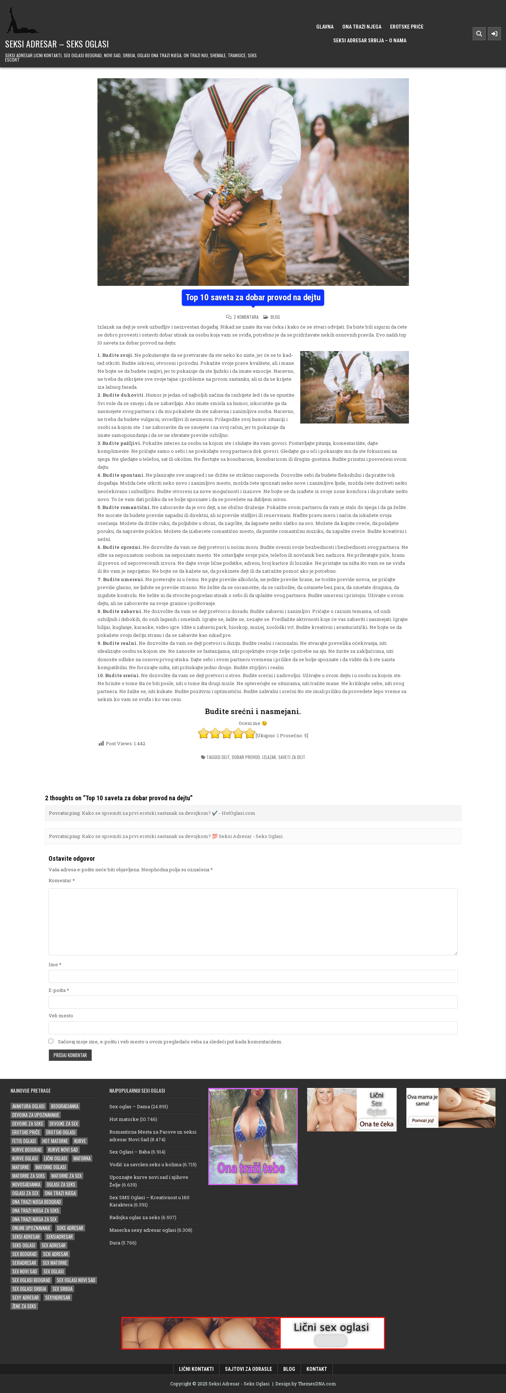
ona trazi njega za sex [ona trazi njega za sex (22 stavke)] (34, 1219)
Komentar (62, 880)
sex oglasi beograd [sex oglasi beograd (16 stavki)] (31, 1280)
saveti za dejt (291, 757)
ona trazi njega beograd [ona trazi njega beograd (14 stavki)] (36, 1201)
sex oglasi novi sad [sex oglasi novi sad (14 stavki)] (76, 1280)
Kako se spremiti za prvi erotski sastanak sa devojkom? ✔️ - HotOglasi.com (168, 813)
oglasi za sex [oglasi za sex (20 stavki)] (25, 1193)
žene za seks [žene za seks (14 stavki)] (24, 1306)
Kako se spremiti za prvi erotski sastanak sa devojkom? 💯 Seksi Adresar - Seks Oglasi (182, 836)
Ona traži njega (361, 27)
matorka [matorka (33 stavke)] (82, 1158)
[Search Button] (479, 33)
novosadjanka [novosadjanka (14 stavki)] (26, 1184)
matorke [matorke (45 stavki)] (20, 1167)
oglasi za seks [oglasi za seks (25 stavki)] (61, 1184)
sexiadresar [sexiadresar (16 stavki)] (24, 1262)
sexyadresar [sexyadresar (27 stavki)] (57, 1297)
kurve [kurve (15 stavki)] (80, 1141)
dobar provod (246, 757)
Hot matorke (124, 1119)
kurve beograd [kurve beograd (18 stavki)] (27, 1149)
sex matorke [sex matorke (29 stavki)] (55, 1262)
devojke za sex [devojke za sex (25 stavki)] (64, 1123)
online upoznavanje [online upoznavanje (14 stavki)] (31, 1228)
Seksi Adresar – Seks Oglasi (57, 43)
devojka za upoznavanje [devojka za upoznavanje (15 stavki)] (35, 1115)
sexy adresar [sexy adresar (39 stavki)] (25, 1297)
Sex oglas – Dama (129, 1106)
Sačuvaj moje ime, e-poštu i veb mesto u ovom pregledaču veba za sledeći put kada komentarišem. (170, 1041)
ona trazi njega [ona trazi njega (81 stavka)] (60, 1193)
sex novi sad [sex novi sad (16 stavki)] (24, 1271)
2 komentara (246, 317)
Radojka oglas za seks (134, 1217)
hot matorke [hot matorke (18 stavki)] (55, 1141)
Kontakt (316, 1369)
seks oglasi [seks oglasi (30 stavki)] (23, 1245)
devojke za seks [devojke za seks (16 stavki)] (27, 1123)
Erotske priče (406, 27)
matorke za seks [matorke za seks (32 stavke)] (28, 1175)
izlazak (269, 757)
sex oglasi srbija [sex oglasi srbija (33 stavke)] (29, 1288)
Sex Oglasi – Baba (129, 1151)
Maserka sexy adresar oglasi (142, 1230)
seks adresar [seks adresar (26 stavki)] (70, 1228)
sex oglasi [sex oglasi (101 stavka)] (53, 1271)
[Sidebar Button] (494, 33)
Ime (55, 964)
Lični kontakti (196, 1369)
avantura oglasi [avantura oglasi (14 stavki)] (28, 1106)
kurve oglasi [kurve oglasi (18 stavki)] (25, 1158)
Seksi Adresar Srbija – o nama (369, 40)
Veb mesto (61, 1015)
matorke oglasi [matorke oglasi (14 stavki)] (50, 1167)
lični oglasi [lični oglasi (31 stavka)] (55, 1158)
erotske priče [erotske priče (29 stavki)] (26, 1132)
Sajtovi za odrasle (248, 1369)
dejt (226, 757)
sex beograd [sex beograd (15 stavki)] (24, 1254)
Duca (114, 1242)
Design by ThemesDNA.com (305, 1383)
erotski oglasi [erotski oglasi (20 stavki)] (60, 1132)
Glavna (325, 27)
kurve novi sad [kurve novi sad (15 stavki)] (63, 1149)
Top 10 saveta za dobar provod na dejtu (252, 297)
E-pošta (59, 990)
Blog (275, 317)
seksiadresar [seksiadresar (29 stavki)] (59, 1236)
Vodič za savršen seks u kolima (145, 1164)
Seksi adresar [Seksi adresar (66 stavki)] (26, 1236)
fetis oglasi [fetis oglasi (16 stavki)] (24, 1141)
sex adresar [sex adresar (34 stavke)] (54, 1245)
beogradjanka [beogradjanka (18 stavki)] (64, 1106)
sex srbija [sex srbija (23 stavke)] (62, 1288)
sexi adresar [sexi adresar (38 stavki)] (55, 1254)
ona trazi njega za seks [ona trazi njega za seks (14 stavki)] (35, 1210)
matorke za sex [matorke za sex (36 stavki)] (66, 1175)
